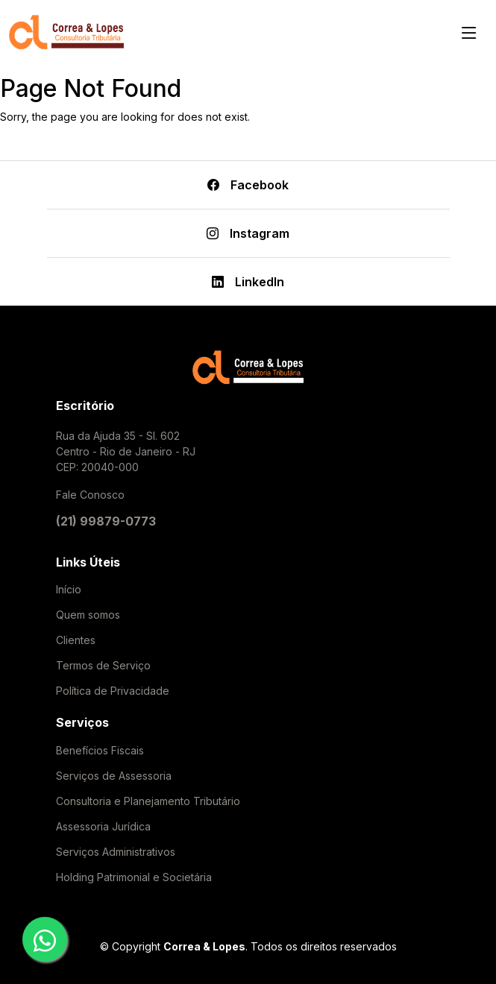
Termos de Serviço (103, 665)
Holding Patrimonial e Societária (134, 877)
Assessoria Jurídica (103, 826)
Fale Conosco (90, 494)
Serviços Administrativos (115, 852)
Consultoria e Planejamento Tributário (148, 801)
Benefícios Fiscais (100, 750)
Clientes (75, 640)
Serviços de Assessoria (114, 776)
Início (68, 589)
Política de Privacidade (112, 691)
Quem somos (88, 615)
